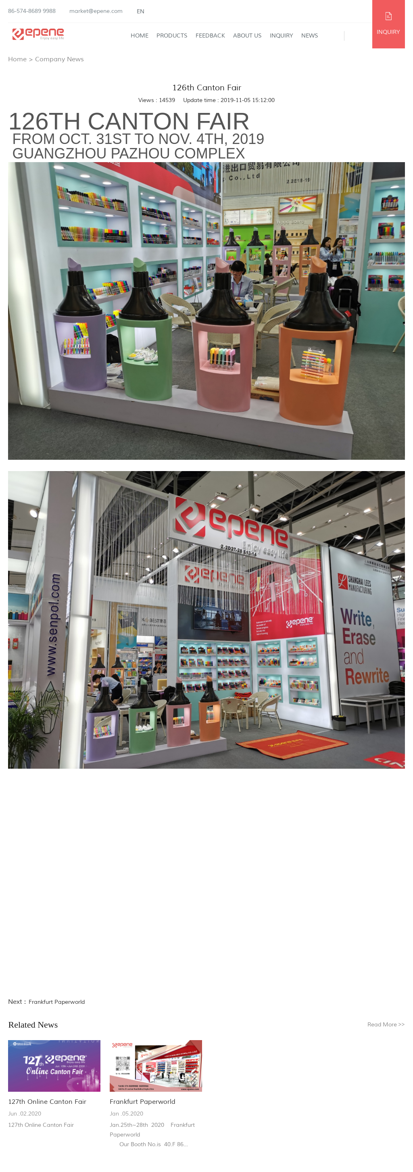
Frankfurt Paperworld (57, 1002)
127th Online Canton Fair (47, 1102)
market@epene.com (96, 11)
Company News (59, 59)
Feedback (210, 35)
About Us (247, 35)
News (309, 35)
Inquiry (281, 35)
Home (139, 35)
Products (172, 35)
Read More (386, 1024)
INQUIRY (388, 32)
